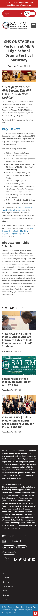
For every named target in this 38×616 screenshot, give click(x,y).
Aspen (21, 547)
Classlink (8, 547)
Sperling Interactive (9, 612)
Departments (8, 586)
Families (6, 578)
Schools (6, 582)
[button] (35, 613)
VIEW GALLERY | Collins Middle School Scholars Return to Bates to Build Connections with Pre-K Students (17, 340)
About (5, 573)
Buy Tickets (11, 129)
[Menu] (33, 25)
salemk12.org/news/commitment (19, 5)
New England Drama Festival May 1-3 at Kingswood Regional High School (17, 231)
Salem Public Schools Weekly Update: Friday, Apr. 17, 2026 (16, 382)
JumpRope (9, 553)
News (5, 590)
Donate (6, 599)
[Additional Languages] (13, 13)
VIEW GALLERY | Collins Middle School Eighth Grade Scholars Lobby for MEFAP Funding (18, 422)
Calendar (6, 595)
